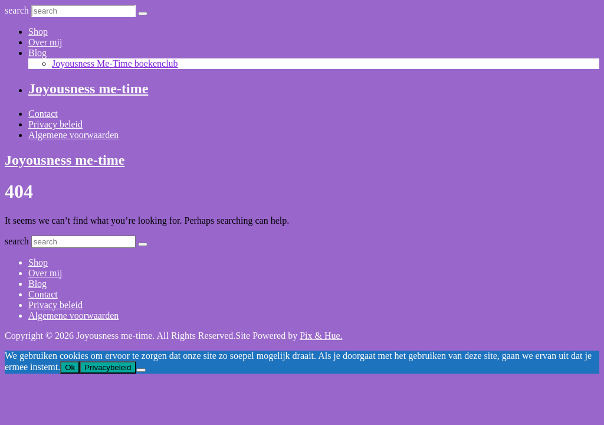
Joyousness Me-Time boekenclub (115, 63)
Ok (70, 367)
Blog (37, 53)
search (17, 10)
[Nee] (141, 370)
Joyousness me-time (88, 88)
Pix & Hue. (321, 336)
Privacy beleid (55, 124)
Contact (43, 114)
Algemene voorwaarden (73, 135)
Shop (38, 32)
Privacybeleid (107, 367)
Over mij (45, 42)
